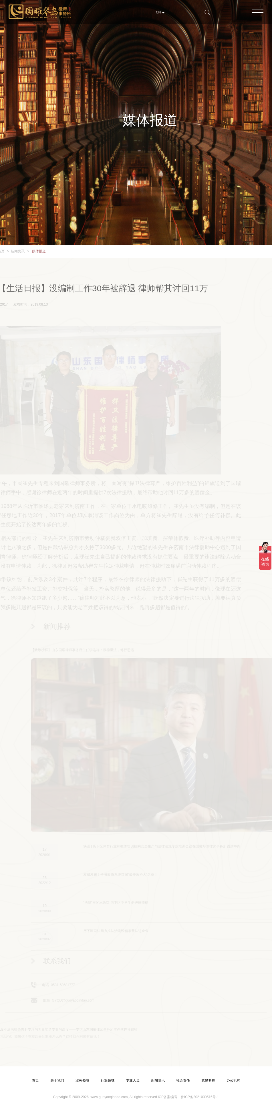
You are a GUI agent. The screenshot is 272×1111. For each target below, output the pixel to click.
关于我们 (57, 1080)
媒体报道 (32, 251)
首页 (35, 1080)
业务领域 (82, 1080)
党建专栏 (208, 1080)
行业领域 (107, 1080)
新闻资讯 (12, 251)
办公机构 (233, 1080)
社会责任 (183, 1080)
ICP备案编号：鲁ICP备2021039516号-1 (188, 1097)
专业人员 (133, 1080)
